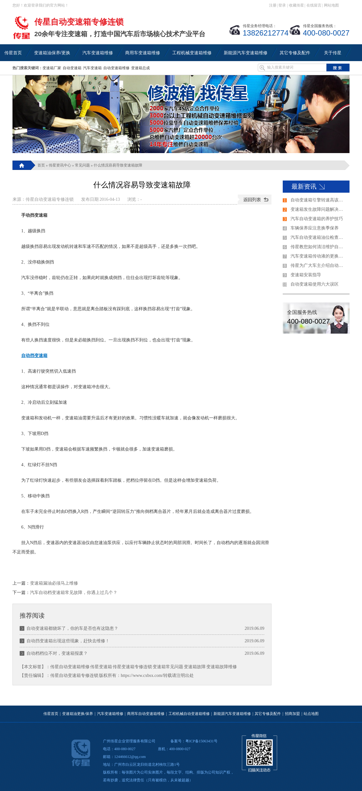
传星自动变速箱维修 (70, 666)
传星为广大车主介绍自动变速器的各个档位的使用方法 (319, 265)
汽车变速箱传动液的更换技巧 (319, 256)
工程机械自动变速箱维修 (189, 713)
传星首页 (50, 713)
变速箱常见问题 (168, 666)
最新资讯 (303, 186)
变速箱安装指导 (306, 275)
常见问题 (82, 165)
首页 (41, 165)
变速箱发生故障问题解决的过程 (319, 209)
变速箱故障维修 (221, 666)
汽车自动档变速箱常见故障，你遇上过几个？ (73, 592)
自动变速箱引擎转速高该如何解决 (319, 200)
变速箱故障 (195, 666)
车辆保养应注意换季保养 (315, 228)
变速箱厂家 (51, 68)
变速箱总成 (140, 68)
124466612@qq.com (130, 757)
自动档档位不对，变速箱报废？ (57, 653)
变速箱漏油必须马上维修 (54, 583)
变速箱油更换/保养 (77, 713)
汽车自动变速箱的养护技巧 (317, 218)
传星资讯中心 (60, 165)
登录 (282, 5)
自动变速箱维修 (116, 68)
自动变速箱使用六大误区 (315, 284)
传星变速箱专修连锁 (132, 666)
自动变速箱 (72, 68)
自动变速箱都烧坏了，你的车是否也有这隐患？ (72, 628)
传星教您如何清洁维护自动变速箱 (319, 246)
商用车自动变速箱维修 (145, 713)
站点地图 (311, 713)
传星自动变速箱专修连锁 (50, 199)
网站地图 (331, 5)
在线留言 (313, 5)
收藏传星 (296, 5)
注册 (272, 5)
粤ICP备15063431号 (201, 741)
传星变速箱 (101, 666)
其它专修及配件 (268, 713)
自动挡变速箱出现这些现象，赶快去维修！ (68, 641)
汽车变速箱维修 (110, 713)
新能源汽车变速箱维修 (232, 713)
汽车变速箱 (92, 68)
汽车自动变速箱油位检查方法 (319, 237)
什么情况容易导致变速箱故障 (118, 165)
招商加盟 (292, 713)
